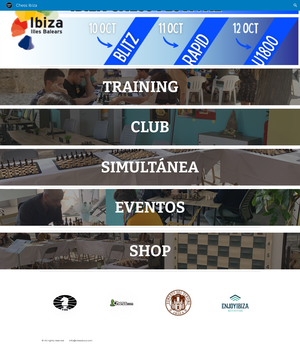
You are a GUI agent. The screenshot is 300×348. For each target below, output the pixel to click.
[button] (295, 5)
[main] (140, 87)
